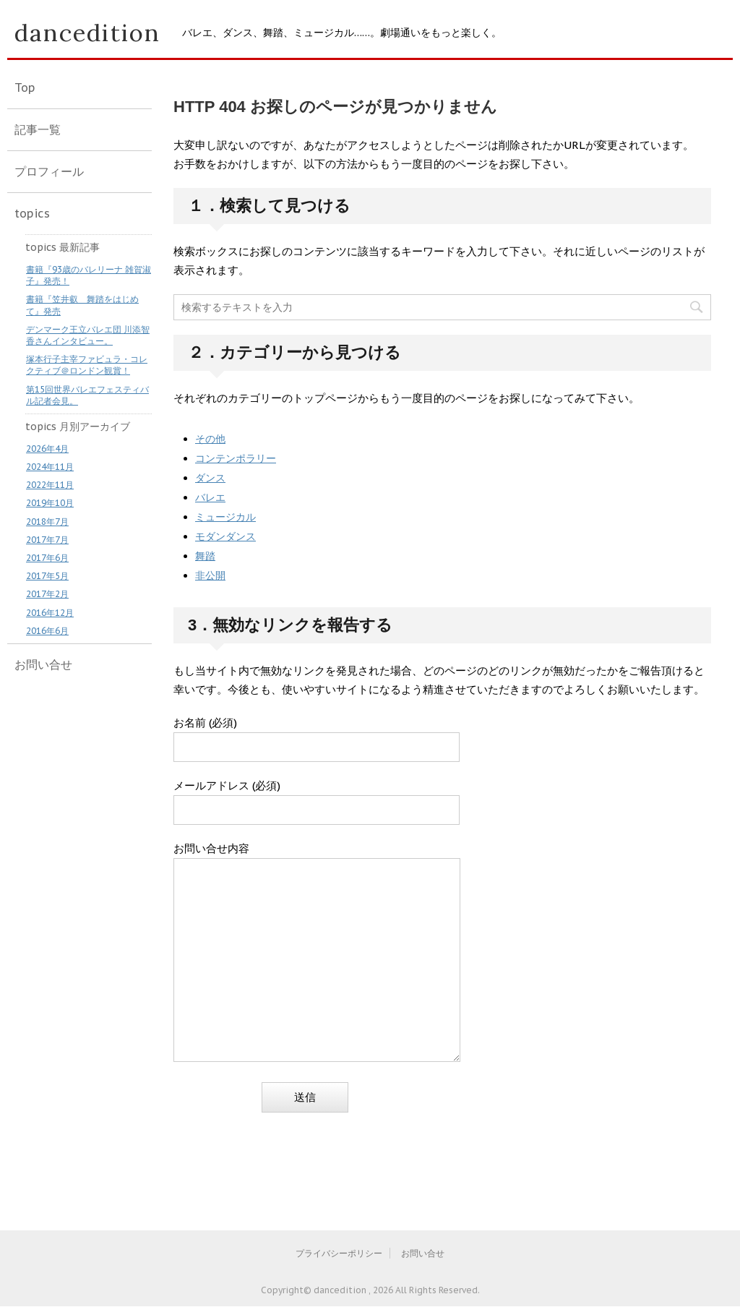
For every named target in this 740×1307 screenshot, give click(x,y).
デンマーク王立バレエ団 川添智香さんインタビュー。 (88, 335)
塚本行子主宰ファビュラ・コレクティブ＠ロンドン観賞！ (86, 364)
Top (24, 87)
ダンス (210, 477)
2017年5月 (47, 575)
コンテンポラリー (235, 458)
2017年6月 (47, 557)
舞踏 (205, 555)
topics (32, 213)
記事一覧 (37, 129)
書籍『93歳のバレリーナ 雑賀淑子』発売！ (88, 275)
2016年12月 (50, 612)
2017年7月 (47, 539)
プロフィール (49, 171)
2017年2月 (47, 593)
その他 (210, 438)
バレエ (210, 497)
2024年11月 (50, 466)
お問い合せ (43, 664)
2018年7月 (47, 521)
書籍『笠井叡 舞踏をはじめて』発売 (82, 304)
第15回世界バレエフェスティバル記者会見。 (87, 395)
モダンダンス (225, 536)
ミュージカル (225, 516)
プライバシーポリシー (339, 1253)
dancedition (87, 32)
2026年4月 (47, 448)
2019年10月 (50, 502)
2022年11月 (50, 484)
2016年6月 (47, 630)
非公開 (210, 575)
